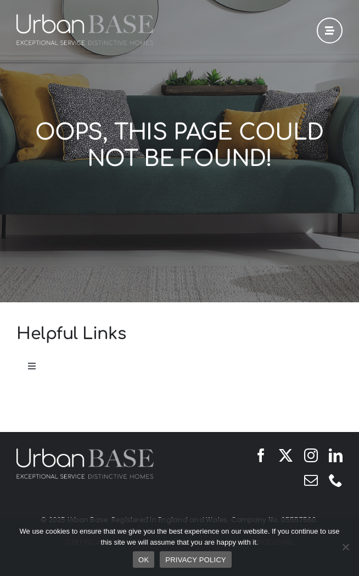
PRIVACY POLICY (195, 560)
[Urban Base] (85, 19)
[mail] (311, 480)
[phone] (336, 480)
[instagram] (311, 455)
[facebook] (261, 455)
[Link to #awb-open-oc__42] (330, 30)
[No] (345, 546)
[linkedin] (336, 455)
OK (143, 560)
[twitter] (286, 455)
